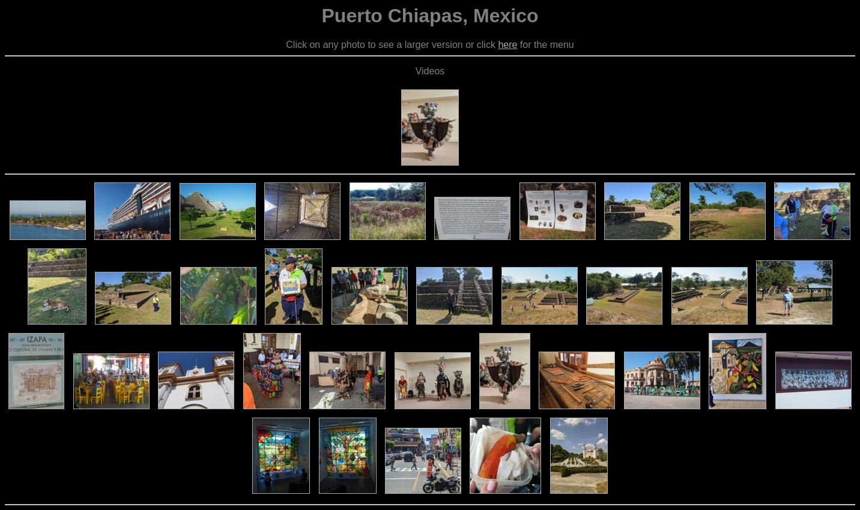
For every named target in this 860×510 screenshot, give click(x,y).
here (507, 45)
